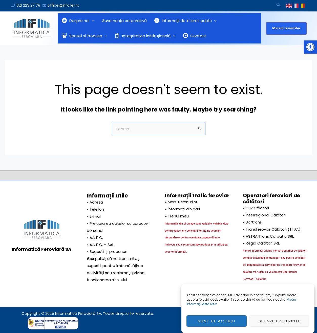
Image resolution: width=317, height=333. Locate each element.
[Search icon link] (278, 5)
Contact (195, 35)
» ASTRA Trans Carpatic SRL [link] (268, 236)
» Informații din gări (182, 209)
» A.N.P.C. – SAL (100, 244)
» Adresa (95, 202)
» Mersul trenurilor (181, 202)
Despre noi (78, 20)
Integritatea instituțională (145, 35)
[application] (91, 20)
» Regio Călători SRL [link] (261, 243)
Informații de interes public (185, 20)
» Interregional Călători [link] (264, 215)
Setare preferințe (279, 323)
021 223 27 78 (28, 5)
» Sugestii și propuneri (107, 251)
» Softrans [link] (252, 222)
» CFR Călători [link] (256, 208)
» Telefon (95, 209)
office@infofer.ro (63, 5)
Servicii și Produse (84, 35)
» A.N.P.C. (95, 237)
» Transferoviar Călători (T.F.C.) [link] (272, 229)
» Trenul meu (177, 216)
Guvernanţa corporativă (124, 20)
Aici (90, 258)
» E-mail (94, 216)
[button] (310, 47)
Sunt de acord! (216, 323)
